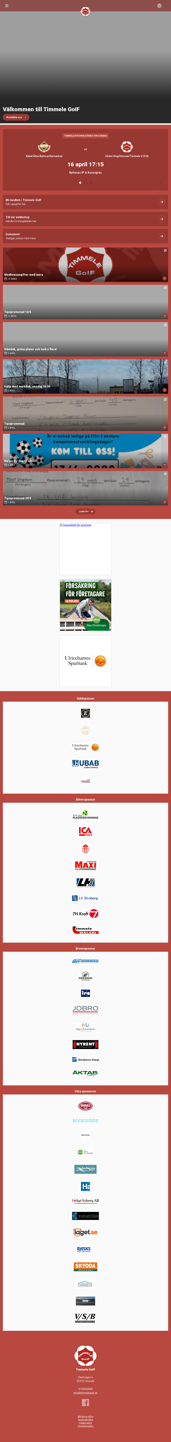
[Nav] (6, 5)
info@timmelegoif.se (85, 1392)
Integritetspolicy (86, 1426)
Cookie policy (85, 1423)
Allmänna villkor (85, 1416)
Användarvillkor (85, 1419)
